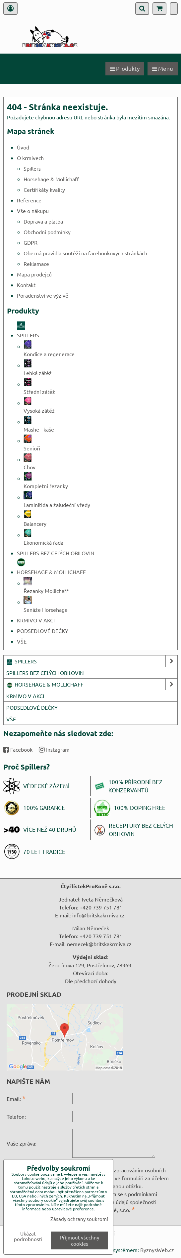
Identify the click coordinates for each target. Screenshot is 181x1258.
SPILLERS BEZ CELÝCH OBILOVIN (55, 553)
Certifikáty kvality (44, 189)
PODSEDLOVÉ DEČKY (42, 630)
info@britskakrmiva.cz (98, 915)
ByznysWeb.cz (157, 1249)
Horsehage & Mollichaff (51, 179)
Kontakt (26, 284)
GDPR (30, 242)
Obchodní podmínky (47, 232)
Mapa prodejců (34, 274)
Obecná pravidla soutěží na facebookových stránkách (85, 253)
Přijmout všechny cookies (79, 1240)
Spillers (32, 168)
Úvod (23, 147)
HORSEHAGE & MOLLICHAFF (91, 684)
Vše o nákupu (33, 210)
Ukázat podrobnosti (28, 1236)
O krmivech (30, 157)
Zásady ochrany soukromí (79, 1219)
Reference (29, 200)
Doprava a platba (43, 221)
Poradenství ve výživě (42, 295)
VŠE (22, 641)
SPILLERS (91, 661)
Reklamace (36, 263)
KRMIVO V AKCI (36, 620)
